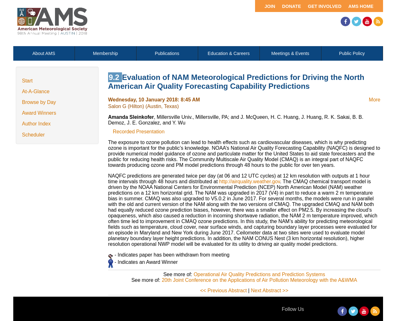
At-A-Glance (36, 91)
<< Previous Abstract (223, 290)
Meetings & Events (290, 53)
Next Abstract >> (269, 290)
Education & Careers (229, 53)
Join (270, 6)
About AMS (44, 53)
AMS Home (360, 6)
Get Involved (324, 6)
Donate (291, 6)
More (374, 99)
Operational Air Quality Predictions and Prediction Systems (259, 274)
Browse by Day (39, 102)
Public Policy (352, 53)
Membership (105, 53)
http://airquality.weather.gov (249, 181)
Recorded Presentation (139, 131)
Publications (167, 53)
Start (27, 80)
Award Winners (39, 113)
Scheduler (33, 134)
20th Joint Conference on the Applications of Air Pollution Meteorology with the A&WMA (259, 280)
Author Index (36, 123)
